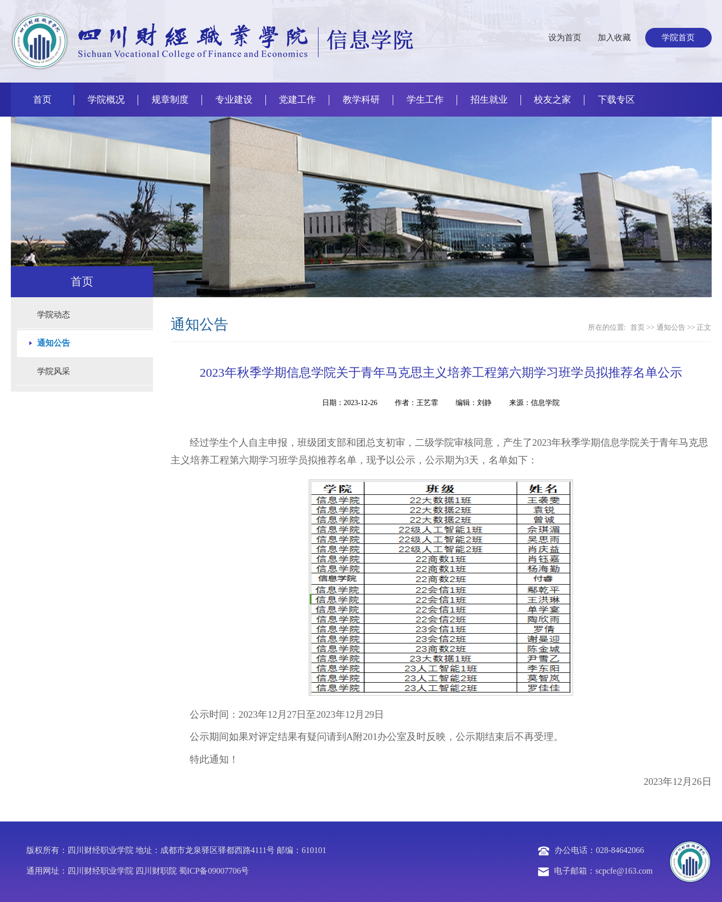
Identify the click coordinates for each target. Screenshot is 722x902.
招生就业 (489, 99)
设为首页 (564, 37)
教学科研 (361, 99)
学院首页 (678, 37)
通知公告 (671, 327)
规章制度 (170, 99)
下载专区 (616, 99)
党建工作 (297, 99)
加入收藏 (614, 37)
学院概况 (106, 99)
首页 (42, 99)
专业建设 (234, 99)
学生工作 (425, 99)
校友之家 (552, 99)
